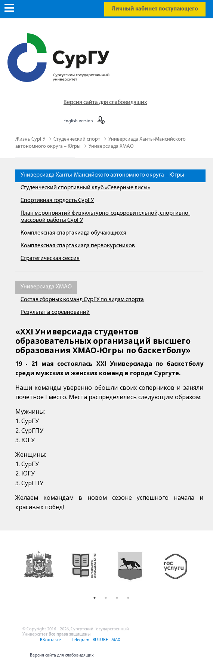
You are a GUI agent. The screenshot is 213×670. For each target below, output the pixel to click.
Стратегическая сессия (50, 258)
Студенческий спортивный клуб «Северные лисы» (85, 188)
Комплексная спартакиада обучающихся (73, 233)
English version (78, 121)
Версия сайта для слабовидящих (105, 102)
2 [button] (105, 598)
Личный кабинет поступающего (155, 9)
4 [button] (128, 598)
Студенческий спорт (77, 139)
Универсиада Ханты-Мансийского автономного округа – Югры (102, 175)
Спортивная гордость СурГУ (57, 201)
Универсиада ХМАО (111, 146)
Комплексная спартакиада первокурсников (78, 246)
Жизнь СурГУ (30, 139)
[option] (43, 571)
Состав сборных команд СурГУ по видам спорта (82, 300)
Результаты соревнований (55, 312)
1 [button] (94, 598)
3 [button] (117, 598)
